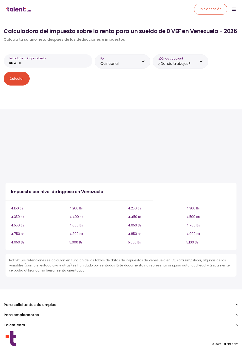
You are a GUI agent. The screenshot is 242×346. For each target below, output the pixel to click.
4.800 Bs (76, 234)
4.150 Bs (17, 208)
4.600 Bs (76, 225)
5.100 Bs (192, 242)
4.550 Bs (17, 225)
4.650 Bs (134, 225)
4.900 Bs (193, 234)
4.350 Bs (17, 216)
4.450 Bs (135, 216)
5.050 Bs (134, 242)
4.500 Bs (193, 216)
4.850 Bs (134, 234)
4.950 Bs (17, 242)
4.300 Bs (193, 208)
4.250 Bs (134, 208)
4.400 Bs (76, 216)
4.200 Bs (76, 208)
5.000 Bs (76, 242)
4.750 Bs (17, 234)
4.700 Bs (193, 225)
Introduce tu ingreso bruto (27, 58)
